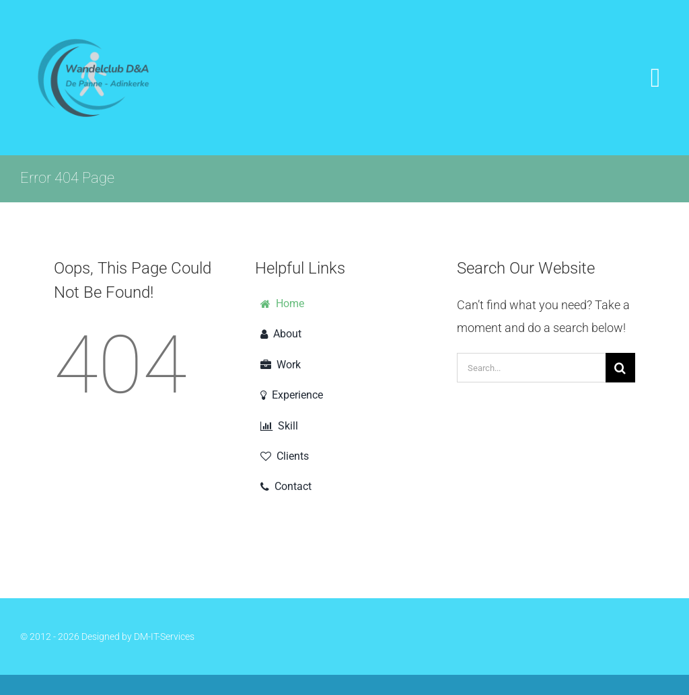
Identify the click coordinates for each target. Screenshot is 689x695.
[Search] (620, 367)
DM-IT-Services (164, 636)
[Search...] (531, 367)
